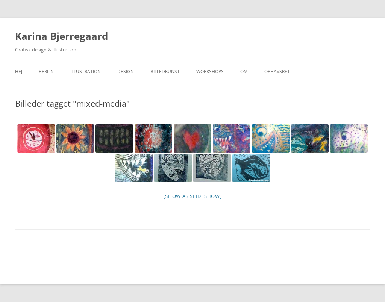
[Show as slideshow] (192, 196)
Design (125, 71)
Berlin (46, 71)
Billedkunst (165, 71)
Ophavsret (277, 71)
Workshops (210, 71)
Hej (18, 71)
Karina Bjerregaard (61, 36)
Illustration (85, 71)
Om (244, 71)
